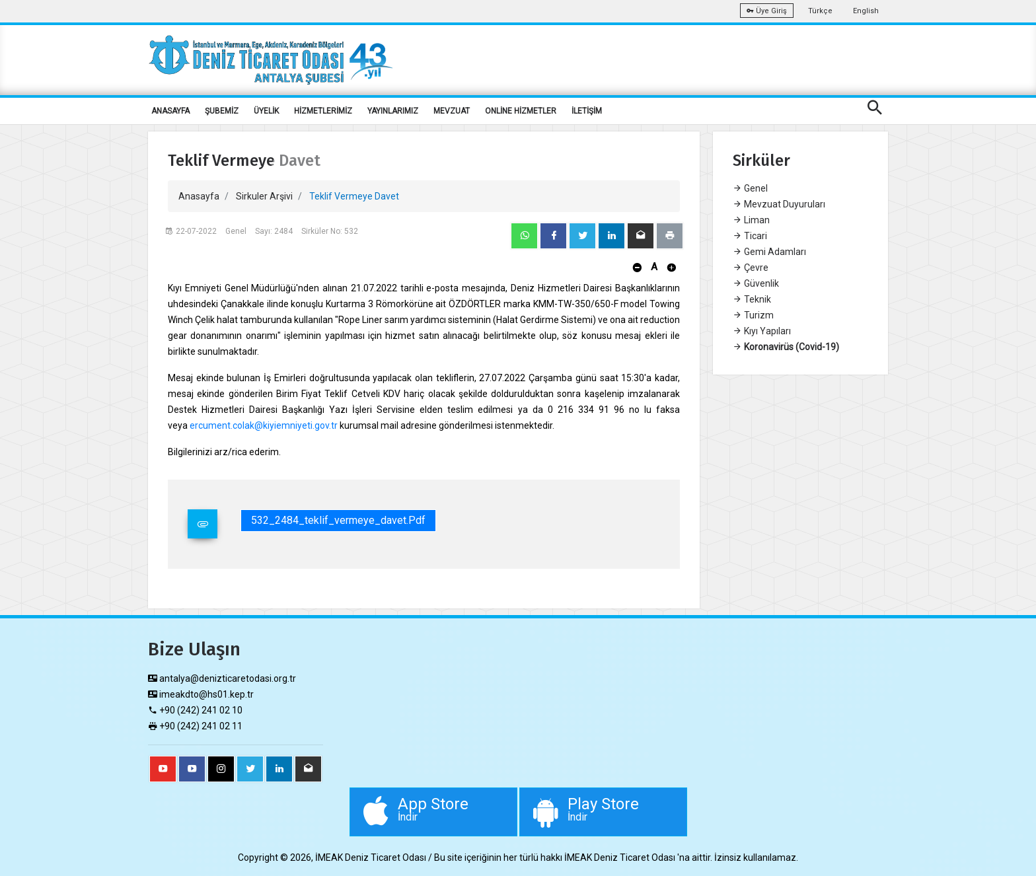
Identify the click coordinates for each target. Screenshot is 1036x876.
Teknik (752, 299)
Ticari (750, 236)
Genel (750, 188)
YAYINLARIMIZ (392, 111)
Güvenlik (756, 283)
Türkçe (820, 11)
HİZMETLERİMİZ (323, 111)
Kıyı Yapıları (762, 331)
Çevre (750, 267)
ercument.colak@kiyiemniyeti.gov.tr (264, 425)
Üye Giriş (767, 11)
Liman (751, 220)
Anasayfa (198, 196)
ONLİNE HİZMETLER (520, 111)
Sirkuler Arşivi (264, 196)
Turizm (753, 315)
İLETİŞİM (587, 111)
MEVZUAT (451, 111)
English (866, 11)
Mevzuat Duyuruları (779, 204)
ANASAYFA (170, 111)
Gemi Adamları (769, 251)
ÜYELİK (266, 111)
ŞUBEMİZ (222, 111)
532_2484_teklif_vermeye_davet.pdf (338, 520)
